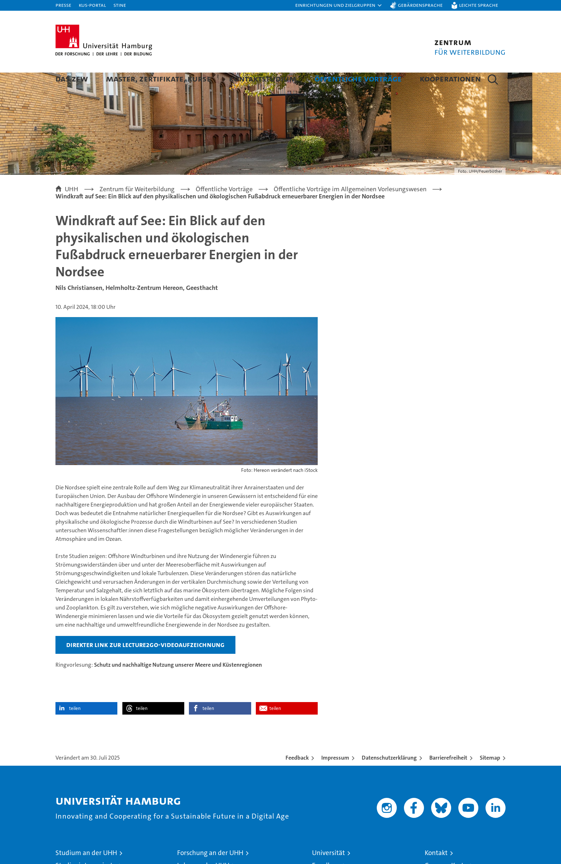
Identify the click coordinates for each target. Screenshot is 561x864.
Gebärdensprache (420, 5)
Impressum (335, 776)
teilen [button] (75, 727)
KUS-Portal (92, 5)
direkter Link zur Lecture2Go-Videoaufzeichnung (145, 663)
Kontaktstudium (263, 78)
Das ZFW (71, 78)
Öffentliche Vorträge (358, 78)
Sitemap (490, 776)
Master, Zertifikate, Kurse (158, 78)
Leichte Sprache (478, 5)
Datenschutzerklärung (389, 776)
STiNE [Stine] (119, 5)
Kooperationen (450, 78)
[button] (338, 5)
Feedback (297, 776)
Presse (63, 5)
